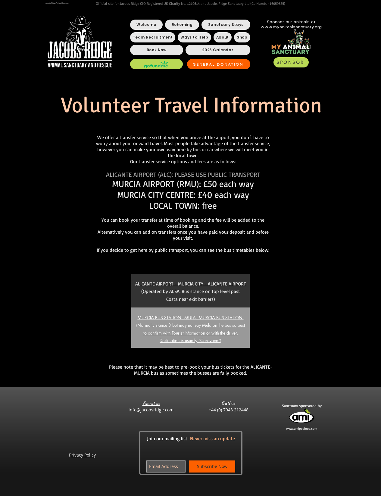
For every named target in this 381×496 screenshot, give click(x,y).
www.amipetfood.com (301, 428)
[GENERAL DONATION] (218, 64)
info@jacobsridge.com (151, 410)
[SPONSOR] (291, 62)
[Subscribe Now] (212, 466)
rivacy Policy (83, 455)
